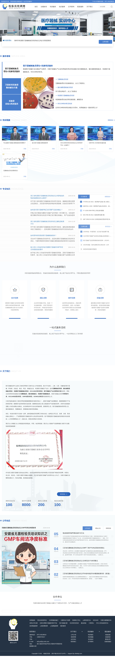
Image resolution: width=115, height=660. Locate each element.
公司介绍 (73, 639)
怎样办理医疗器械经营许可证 (48, 627)
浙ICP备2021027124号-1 (58, 657)
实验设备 (108, 639)
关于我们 (90, 6)
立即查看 (105, 40)
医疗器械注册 (63, 627)
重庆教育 (63, 630)
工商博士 (91, 627)
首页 (36, 6)
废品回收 (83, 627)
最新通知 (7, 40)
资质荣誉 (73, 641)
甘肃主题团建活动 (106, 624)
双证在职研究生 (42, 624)
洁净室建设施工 (53, 624)
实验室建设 (107, 645)
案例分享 (108, 643)
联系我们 (73, 645)
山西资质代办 (87, 624)
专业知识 (6, 188)
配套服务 (80, 6)
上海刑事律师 (44, 630)
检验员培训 (46, 657)
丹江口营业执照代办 (102, 627)
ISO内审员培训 (74, 627)
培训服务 (53, 6)
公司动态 (6, 520)
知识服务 (62, 6)
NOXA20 (95, 624)
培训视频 (6, 119)
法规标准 (44, 6)
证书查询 (71, 6)
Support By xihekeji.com (75, 657)
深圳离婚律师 (34, 630)
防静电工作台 (76, 624)
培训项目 (90, 639)
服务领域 (6, 55)
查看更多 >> (111, 119)
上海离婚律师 (54, 630)
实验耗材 (108, 641)
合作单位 (73, 643)
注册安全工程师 (65, 624)
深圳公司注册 (34, 627)
